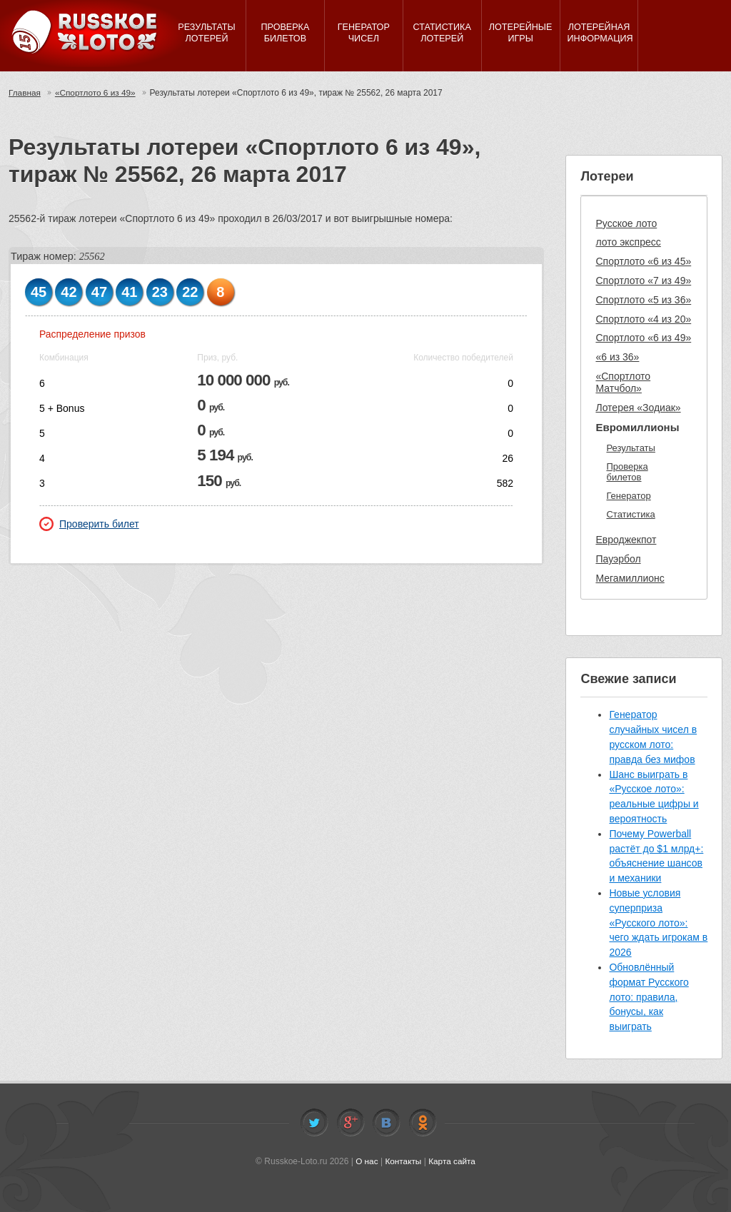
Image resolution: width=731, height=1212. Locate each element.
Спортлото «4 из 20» (643, 319)
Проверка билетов (626, 472)
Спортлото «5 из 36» (643, 299)
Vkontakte (386, 1123)
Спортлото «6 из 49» (643, 337)
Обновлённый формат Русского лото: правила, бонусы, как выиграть (648, 996)
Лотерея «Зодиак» (637, 407)
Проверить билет (89, 524)
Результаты (630, 448)
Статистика (630, 514)
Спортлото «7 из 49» (643, 280)
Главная (25, 93)
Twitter (314, 1123)
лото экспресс (627, 242)
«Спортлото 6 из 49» (97, 93)
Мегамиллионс (629, 578)
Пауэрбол (617, 559)
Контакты (403, 1161)
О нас (366, 1161)
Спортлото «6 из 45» (643, 261)
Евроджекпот (625, 539)
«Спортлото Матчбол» (622, 382)
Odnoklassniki (422, 1123)
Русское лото (626, 223)
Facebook (350, 1123)
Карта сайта (452, 1161)
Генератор (628, 495)
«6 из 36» (617, 357)
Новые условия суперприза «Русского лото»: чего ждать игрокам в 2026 (658, 922)
